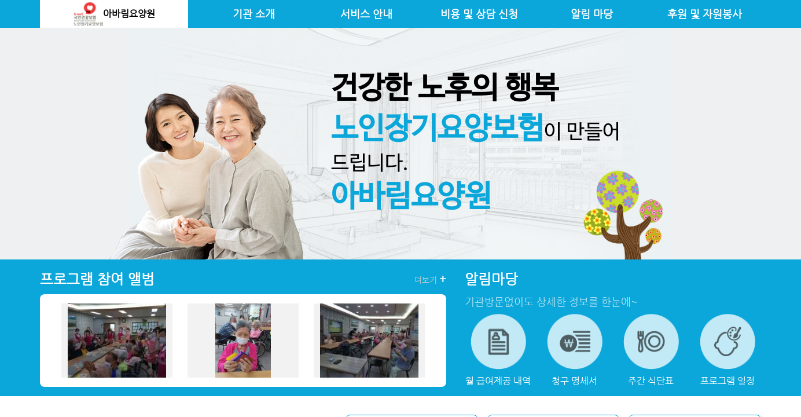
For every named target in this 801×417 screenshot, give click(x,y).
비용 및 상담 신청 (479, 14)
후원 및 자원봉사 (704, 14)
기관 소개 (254, 14)
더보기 (430, 279)
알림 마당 (592, 14)
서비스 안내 (366, 14)
